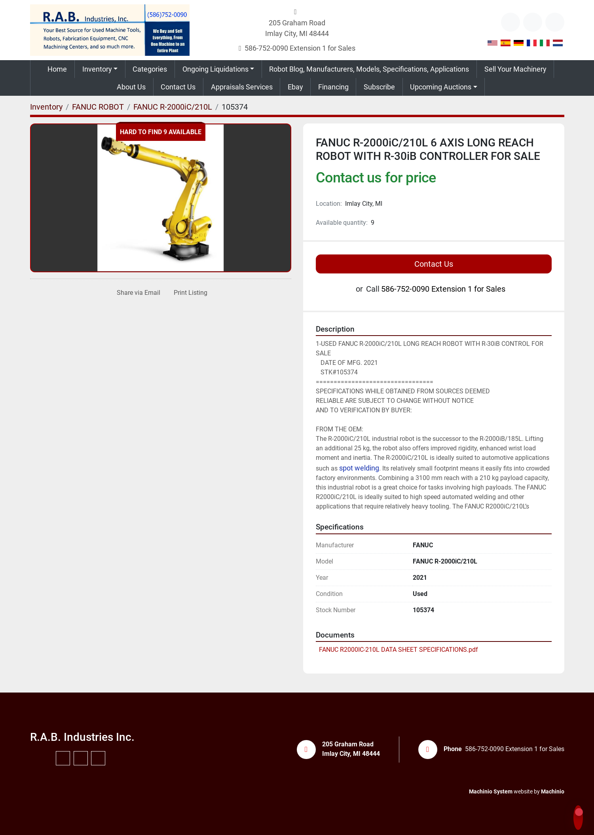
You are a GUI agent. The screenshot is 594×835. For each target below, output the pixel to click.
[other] (510, 22)
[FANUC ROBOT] (98, 107)
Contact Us (178, 87)
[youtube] (532, 22)
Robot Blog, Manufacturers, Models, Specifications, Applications (369, 69)
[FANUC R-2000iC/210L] (172, 107)
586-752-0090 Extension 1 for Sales (300, 48)
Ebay (295, 87)
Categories (150, 69)
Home (57, 69)
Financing (333, 87)
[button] (100, 69)
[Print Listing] (189, 292)
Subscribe (379, 87)
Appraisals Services (242, 87)
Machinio (552, 791)
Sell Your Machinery (515, 69)
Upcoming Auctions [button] (440, 87)
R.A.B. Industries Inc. (82, 737)
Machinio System (490, 791)
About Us (131, 87)
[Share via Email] (136, 292)
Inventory (97, 69)
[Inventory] (46, 107)
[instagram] (554, 22)
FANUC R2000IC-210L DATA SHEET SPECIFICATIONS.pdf (398, 649)
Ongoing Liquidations (215, 69)
